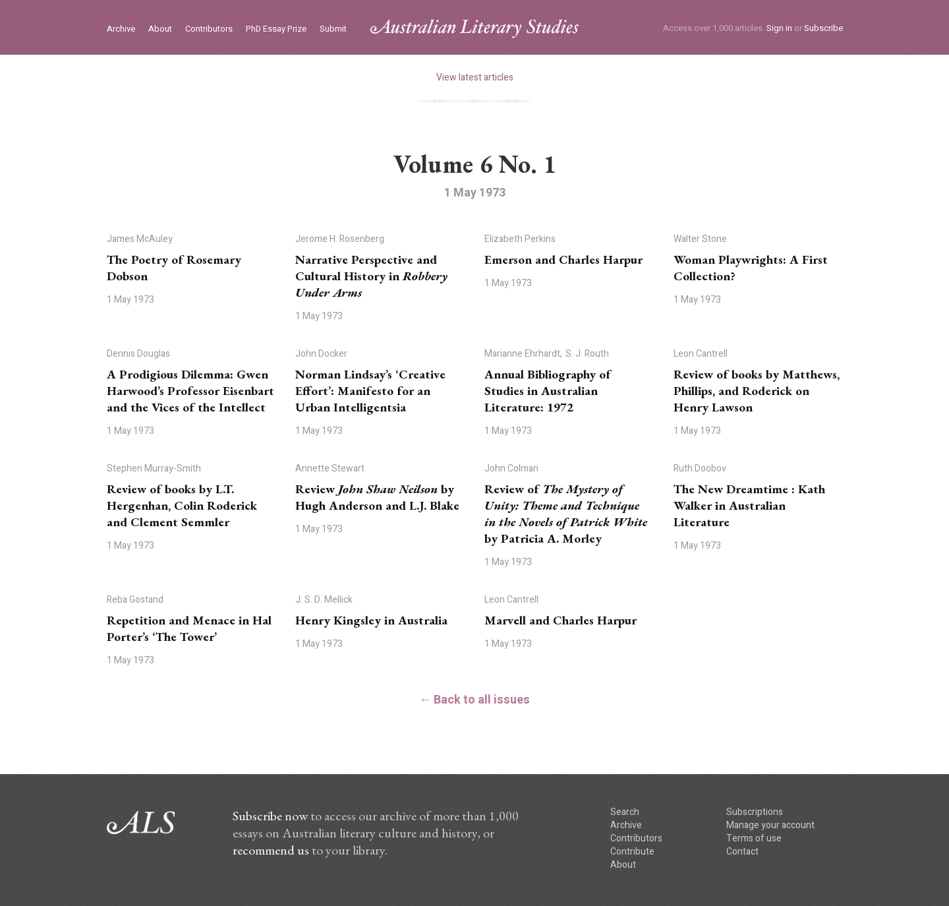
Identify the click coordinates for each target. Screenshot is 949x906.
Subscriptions (754, 812)
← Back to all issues (474, 700)
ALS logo (474, 28)
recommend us (271, 850)
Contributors (209, 29)
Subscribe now (270, 815)
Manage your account (770, 825)
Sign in (779, 28)
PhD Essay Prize (276, 29)
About (160, 29)
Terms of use (754, 838)
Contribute (632, 852)
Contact (742, 852)
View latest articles (474, 77)
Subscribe (823, 28)
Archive (121, 29)
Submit (333, 29)
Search (624, 812)
